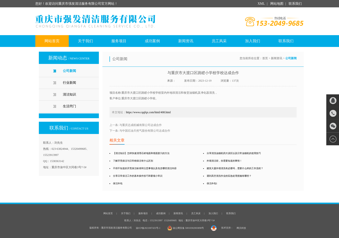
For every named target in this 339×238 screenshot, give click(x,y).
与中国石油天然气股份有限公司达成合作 (144, 130)
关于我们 (85, 41)
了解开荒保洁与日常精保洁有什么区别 (133, 160)
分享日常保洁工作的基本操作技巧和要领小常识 (137, 176)
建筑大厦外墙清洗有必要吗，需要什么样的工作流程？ (235, 168)
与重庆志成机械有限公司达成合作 (140, 125)
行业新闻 (69, 82)
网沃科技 (241, 228)
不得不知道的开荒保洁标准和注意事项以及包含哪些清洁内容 (145, 168)
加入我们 (252, 41)
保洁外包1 (212, 183)
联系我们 (295, 3)
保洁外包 (117, 183)
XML (261, 3)
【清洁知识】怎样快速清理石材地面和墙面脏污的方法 (141, 153)
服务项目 (118, 41)
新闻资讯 (185, 41)
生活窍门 (69, 106)
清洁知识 (69, 94)
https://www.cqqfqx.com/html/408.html (148, 112)
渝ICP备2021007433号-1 (148, 228)
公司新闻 (69, 71)
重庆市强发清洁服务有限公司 (105, 21)
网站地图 (276, 3)
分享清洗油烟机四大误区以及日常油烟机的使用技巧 (234, 153)
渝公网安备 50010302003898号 (185, 228)
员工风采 (219, 41)
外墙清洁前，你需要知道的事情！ (224, 160)
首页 (265, 58)
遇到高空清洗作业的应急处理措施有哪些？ (229, 176)
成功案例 (152, 41)
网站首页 (52, 41)
